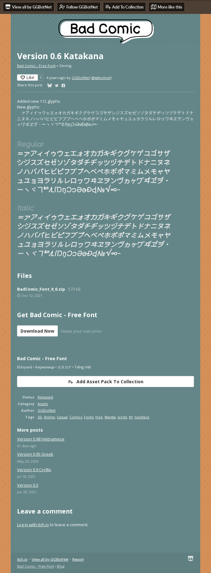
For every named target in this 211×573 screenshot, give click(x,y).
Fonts (88, 417)
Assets (43, 403)
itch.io (22, 559)
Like (27, 77)
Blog (60, 566)
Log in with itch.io (33, 524)
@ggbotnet (101, 77)
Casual (62, 417)
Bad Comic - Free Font (36, 65)
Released (45, 397)
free (99, 417)
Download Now (37, 331)
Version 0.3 (27, 485)
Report (78, 559)
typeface (142, 417)
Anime (49, 417)
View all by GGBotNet (50, 559)
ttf (131, 417)
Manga (110, 417)
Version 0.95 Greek (35, 454)
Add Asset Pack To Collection (105, 382)
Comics (75, 417)
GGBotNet (81, 77)
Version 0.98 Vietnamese (40, 439)
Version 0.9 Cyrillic (34, 469)
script (122, 417)
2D (40, 417)
